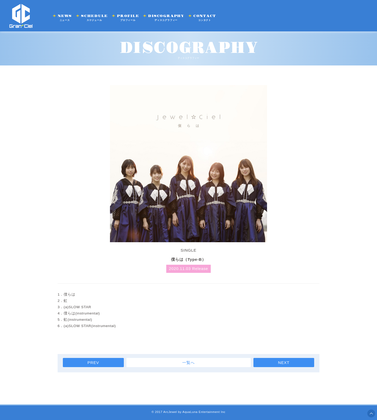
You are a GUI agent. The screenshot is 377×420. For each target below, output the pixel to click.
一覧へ (188, 362)
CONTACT (204, 18)
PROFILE (128, 18)
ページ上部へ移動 (371, 413)
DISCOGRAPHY (166, 18)
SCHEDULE (94, 18)
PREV (93, 362)
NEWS (65, 18)
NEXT (284, 362)
